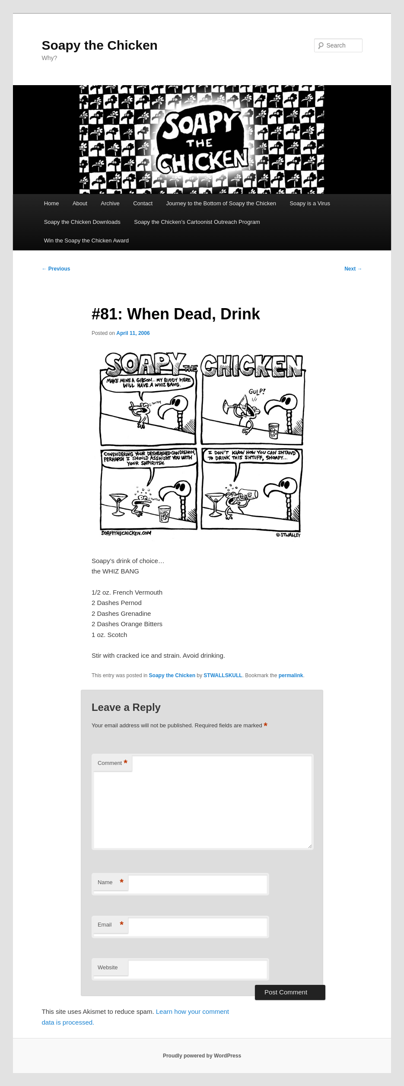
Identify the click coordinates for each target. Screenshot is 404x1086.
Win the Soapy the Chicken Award (86, 240)
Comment (112, 763)
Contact (143, 203)
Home (51, 203)
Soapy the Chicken (100, 45)
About (80, 203)
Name (111, 882)
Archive (110, 203)
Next (353, 269)
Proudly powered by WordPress (202, 1056)
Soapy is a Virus (309, 203)
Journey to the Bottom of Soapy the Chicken (221, 203)
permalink (291, 675)
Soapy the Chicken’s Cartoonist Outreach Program (197, 222)
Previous (56, 269)
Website (108, 967)
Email (111, 925)
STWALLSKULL (223, 675)
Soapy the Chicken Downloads (82, 222)
